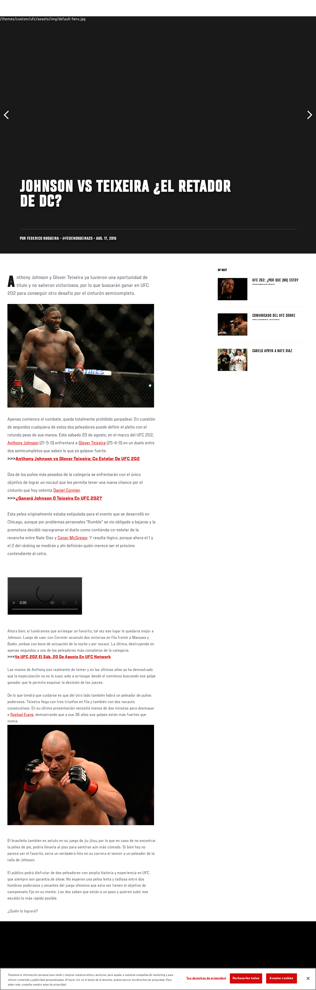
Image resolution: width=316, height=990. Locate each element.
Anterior (8, 115)
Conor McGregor (72, 538)
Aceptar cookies (281, 978)
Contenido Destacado (91, 19)
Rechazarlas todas (246, 978)
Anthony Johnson (23, 443)
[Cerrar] (308, 978)
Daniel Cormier (66, 490)
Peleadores (59, 19)
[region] (158, 979)
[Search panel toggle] (300, 18)
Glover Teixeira (92, 443)
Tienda (287, 19)
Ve (265, 19)
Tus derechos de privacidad (206, 978)
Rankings (35, 19)
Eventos (14, 19)
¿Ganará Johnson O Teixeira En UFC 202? (59, 498)
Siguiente (308, 115)
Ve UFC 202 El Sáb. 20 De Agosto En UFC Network (63, 657)
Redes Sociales (244, 19)
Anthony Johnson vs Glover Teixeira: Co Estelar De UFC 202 (78, 458)
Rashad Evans (22, 715)
